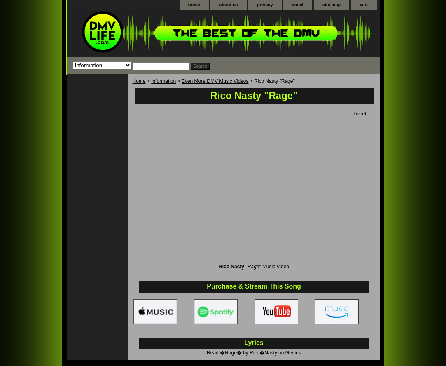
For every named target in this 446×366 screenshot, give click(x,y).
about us (228, 4)
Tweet (359, 114)
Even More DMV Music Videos (215, 81)
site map (331, 4)
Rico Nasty (231, 267)
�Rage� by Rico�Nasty (248, 353)
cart (364, 4)
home (194, 4)
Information (163, 81)
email (298, 4)
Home (139, 81)
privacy (265, 4)
